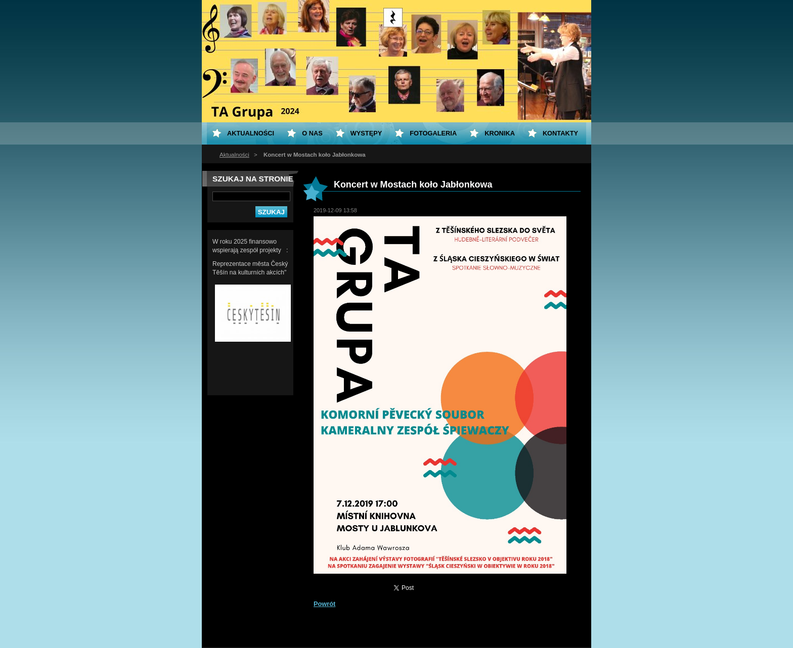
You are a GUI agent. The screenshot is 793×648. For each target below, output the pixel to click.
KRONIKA (499, 133)
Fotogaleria (433, 133)
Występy (366, 133)
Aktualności (234, 155)
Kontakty (560, 133)
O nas (312, 133)
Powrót (324, 604)
